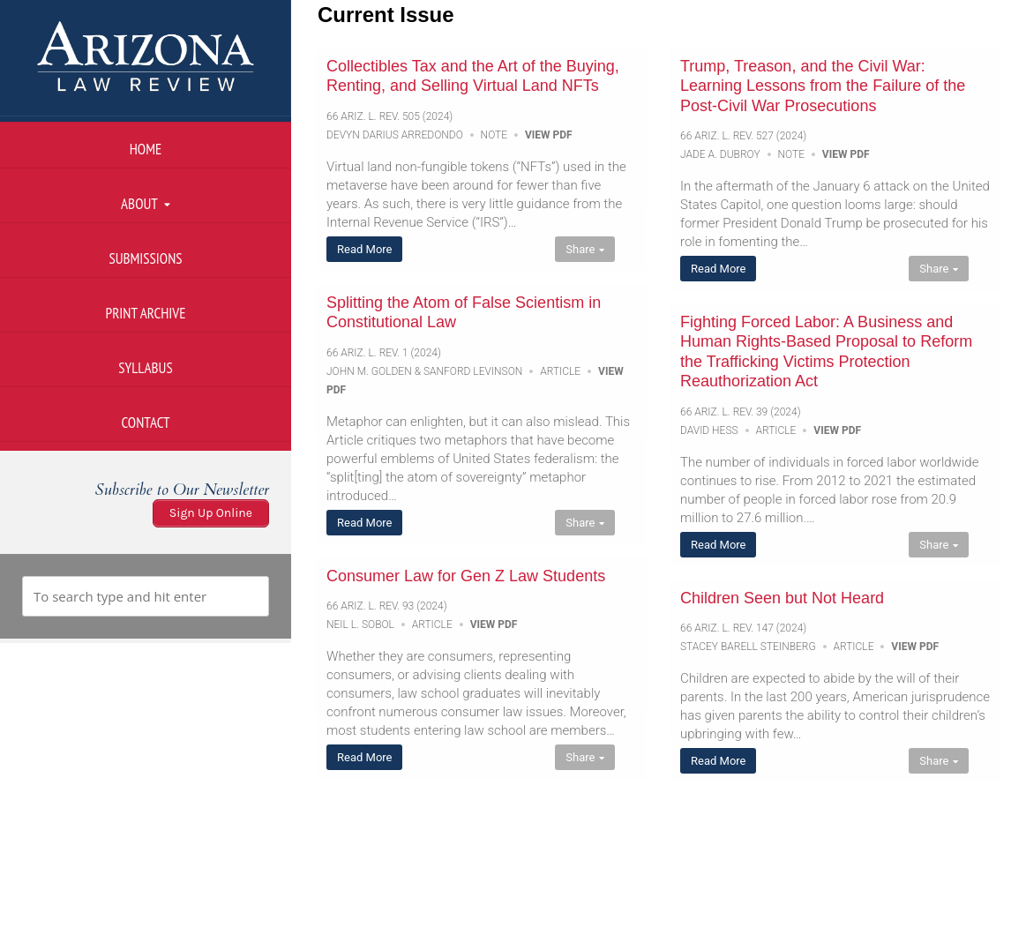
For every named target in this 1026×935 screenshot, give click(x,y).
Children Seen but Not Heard (782, 598)
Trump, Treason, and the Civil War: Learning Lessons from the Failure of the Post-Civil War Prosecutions (822, 86)
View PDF (549, 135)
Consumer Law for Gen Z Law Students (465, 576)
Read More (364, 249)
